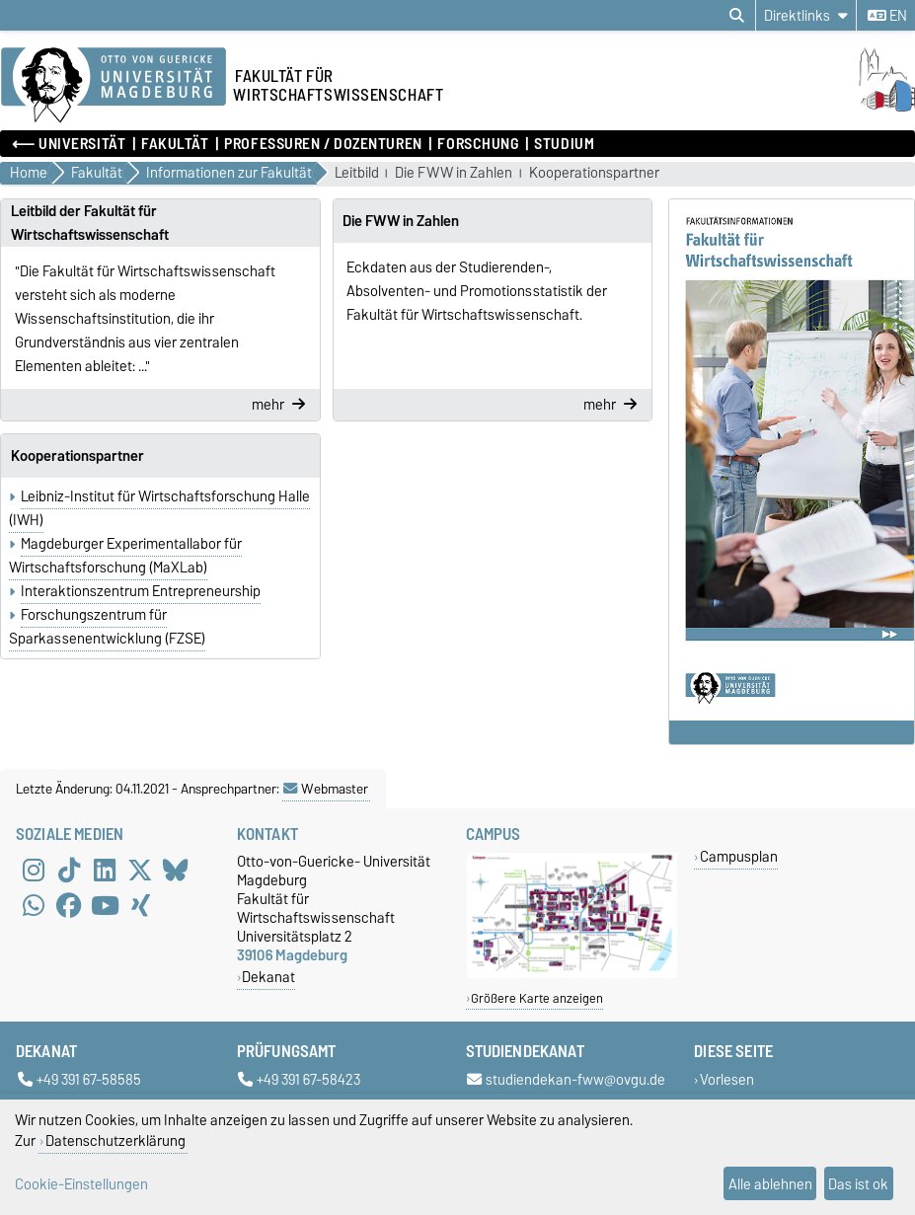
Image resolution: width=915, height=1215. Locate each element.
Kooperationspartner (594, 173)
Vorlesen (727, 1080)
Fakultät (174, 144)
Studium (564, 144)
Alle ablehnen (770, 1184)
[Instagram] (33, 869)
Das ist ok (858, 1184)
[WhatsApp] (33, 905)
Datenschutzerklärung (115, 1140)
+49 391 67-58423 (299, 1080)
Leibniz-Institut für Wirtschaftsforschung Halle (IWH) (159, 508)
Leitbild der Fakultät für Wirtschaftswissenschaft (90, 223)
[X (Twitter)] (140, 869)
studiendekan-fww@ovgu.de (566, 1080)
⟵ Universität (68, 144)
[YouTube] (104, 905)
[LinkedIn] (104, 869)
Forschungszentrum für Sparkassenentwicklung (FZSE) (107, 626)
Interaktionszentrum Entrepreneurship (141, 591)
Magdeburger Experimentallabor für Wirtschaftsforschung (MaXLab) (125, 555)
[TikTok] (69, 869)
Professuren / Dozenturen (322, 144)
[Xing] (140, 905)
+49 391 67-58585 (79, 1080)
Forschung (477, 144)
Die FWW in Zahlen (453, 173)
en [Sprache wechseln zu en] (887, 16)
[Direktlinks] (806, 15)
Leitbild (357, 173)
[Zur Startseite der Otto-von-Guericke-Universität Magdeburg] (113, 85)
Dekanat (268, 976)
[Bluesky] (175, 869)
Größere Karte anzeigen (537, 998)
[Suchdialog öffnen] (737, 16)
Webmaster (325, 788)
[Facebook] (69, 905)
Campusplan (739, 856)
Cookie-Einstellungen (81, 1184)
